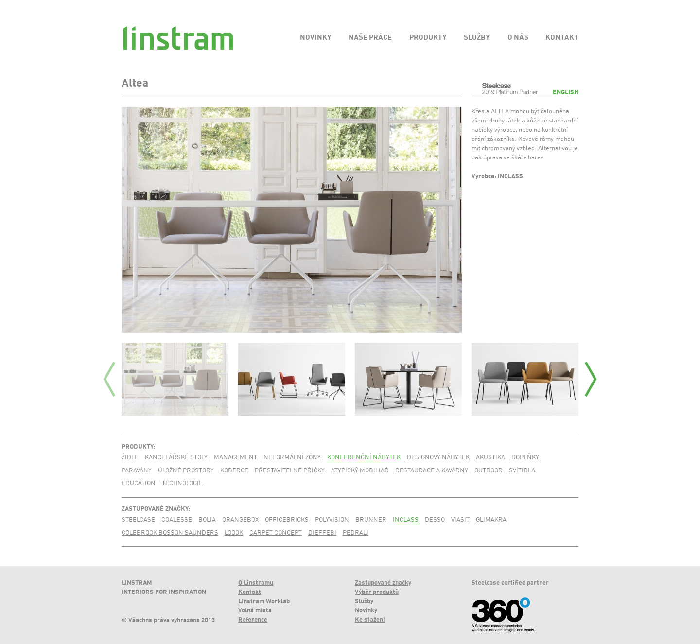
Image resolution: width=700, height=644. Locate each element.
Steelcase (138, 520)
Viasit (460, 520)
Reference (252, 620)
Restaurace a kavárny (431, 471)
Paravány (137, 471)
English (565, 92)
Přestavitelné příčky (290, 471)
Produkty (137, 447)
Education (139, 483)
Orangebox (240, 520)
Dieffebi (322, 533)
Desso (435, 520)
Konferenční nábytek (364, 457)
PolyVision (332, 520)
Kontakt (249, 592)
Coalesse (176, 520)
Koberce (234, 471)
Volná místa (255, 611)
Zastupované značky (155, 509)
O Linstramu (255, 583)
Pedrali (355, 533)
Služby (364, 601)
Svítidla (522, 471)
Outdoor (488, 471)
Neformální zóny (292, 457)
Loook (234, 533)
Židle (130, 457)
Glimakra (491, 520)
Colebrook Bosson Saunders (170, 533)
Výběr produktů (377, 592)
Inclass (406, 520)
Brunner (370, 520)
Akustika (490, 457)
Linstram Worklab (264, 601)
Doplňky (525, 457)
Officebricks (287, 520)
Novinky (366, 611)
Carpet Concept (275, 533)
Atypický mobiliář (360, 471)
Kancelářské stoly (176, 457)
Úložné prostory (186, 471)
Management (235, 457)
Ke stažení (370, 620)
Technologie (182, 483)
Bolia (207, 520)
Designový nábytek (438, 457)
